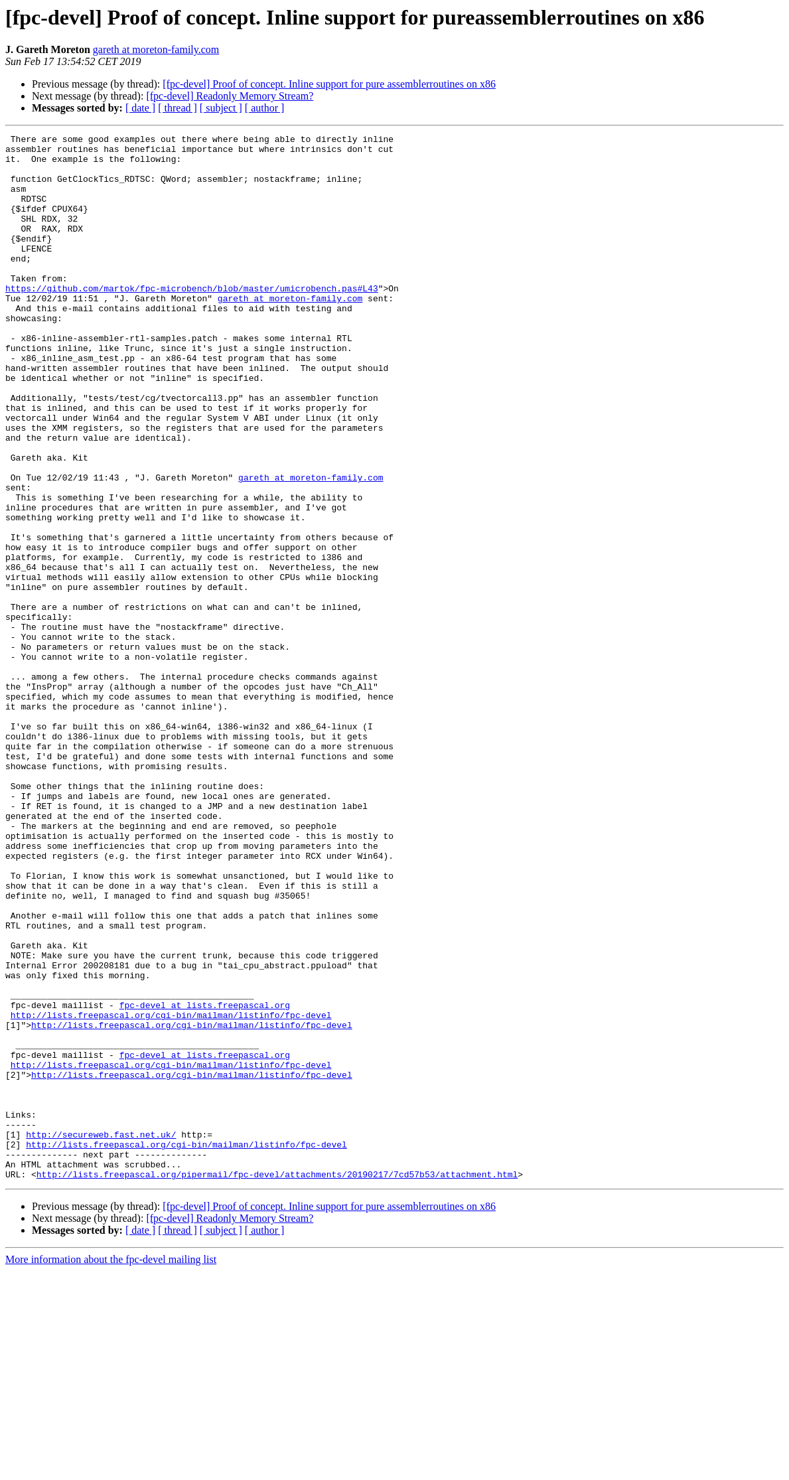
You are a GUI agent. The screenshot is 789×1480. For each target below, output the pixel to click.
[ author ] (265, 107)
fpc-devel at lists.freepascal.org (204, 1180)
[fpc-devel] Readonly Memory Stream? (229, 96)
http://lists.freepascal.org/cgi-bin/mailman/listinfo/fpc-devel (171, 1192)
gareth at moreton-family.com (156, 49)
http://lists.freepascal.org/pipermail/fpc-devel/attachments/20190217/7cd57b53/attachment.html (277, 1383)
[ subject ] (221, 107)
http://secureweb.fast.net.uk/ (101, 1335)
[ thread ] (177, 107)
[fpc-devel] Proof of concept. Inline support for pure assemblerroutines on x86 (329, 84)
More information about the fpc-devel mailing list (110, 1468)
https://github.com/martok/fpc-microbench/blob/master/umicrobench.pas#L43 (191, 320)
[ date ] (140, 107)
